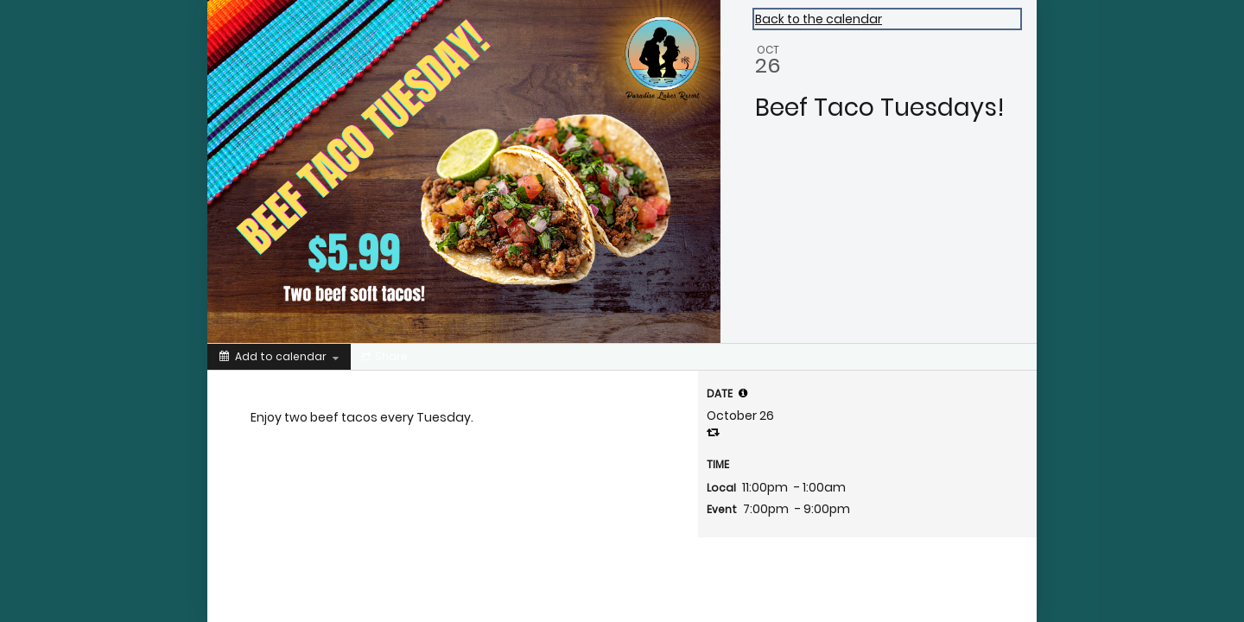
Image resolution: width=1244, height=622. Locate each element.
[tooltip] (743, 393)
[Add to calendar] (279, 357)
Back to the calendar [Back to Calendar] (818, 19)
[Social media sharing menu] (383, 357)
